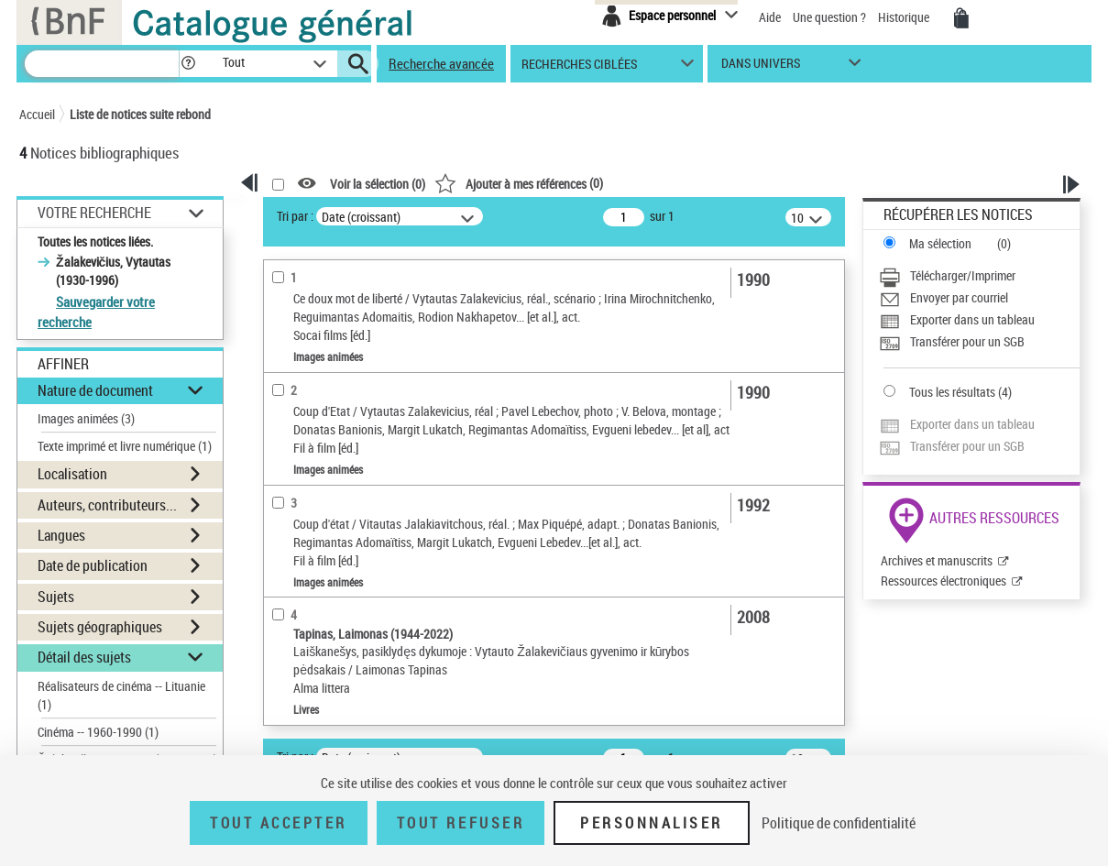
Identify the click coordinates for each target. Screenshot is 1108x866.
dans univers (760, 67)
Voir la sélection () (377, 183)
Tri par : (295, 216)
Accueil (37, 114)
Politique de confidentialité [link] (839, 823)
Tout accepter (278, 823)
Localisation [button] (72, 474)
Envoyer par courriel (959, 297)
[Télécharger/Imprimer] (979, 276)
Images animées (86, 418)
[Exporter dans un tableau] (979, 320)
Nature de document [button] (95, 390)
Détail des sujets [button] (84, 657)
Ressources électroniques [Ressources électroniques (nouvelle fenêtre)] (943, 580)
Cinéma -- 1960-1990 (98, 731)
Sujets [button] (56, 596)
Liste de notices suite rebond (140, 114)
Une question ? (829, 17)
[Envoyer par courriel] (979, 298)
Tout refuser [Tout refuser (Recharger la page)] (460, 823)
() (518, 183)
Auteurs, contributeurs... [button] (107, 505)
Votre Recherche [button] (94, 213)
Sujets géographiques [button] (100, 627)
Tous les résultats (952, 391)
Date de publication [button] (93, 565)
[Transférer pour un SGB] (979, 342)
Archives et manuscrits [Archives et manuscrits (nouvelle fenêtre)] (937, 560)
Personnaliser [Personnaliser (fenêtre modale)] (651, 823)
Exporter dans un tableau (972, 319)
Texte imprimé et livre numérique (125, 446)
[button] (188, 63)
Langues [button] (61, 535)
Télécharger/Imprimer (962, 275)
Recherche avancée (441, 63)
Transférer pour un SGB (967, 341)
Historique (905, 17)
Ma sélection (940, 243)
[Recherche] (102, 63)
